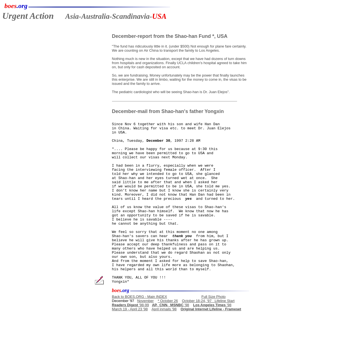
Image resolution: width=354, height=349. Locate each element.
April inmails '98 (164, 342)
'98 (170, 338)
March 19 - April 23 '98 (130, 342)
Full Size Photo (213, 330)
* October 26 (168, 334)
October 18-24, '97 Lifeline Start (208, 334)
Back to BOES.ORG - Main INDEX (139, 330)
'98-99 (130, 338)
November (145, 334)
